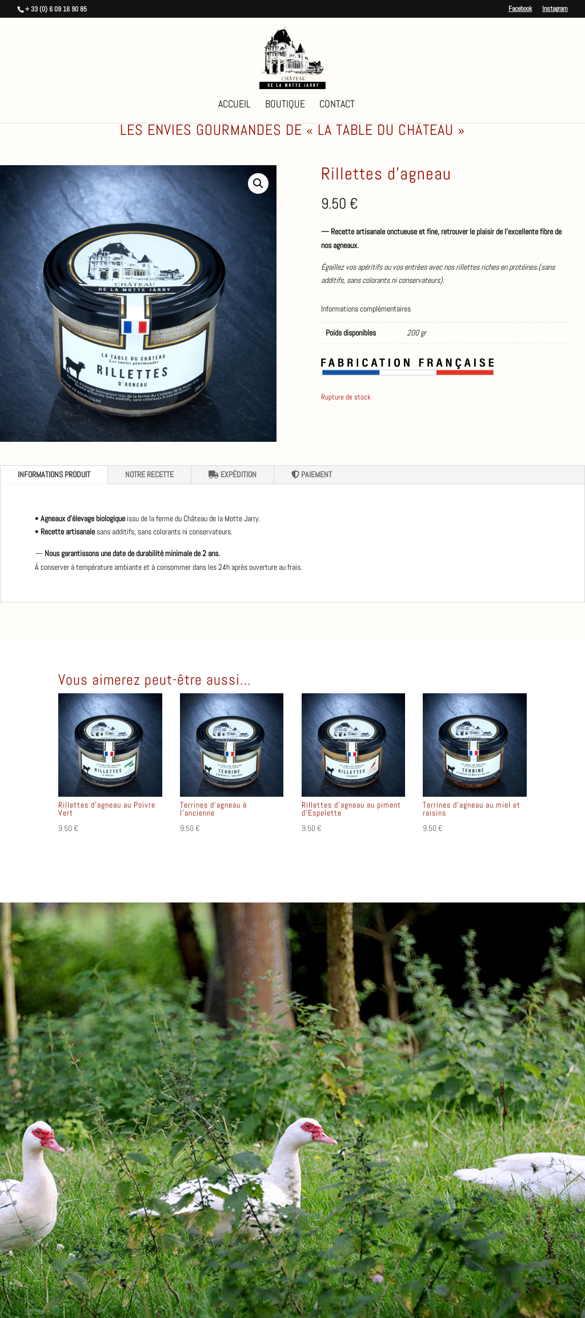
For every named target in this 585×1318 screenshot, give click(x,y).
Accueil (234, 105)
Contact (337, 105)
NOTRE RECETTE (149, 474)
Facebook (520, 9)
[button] (258, 183)
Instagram (555, 9)
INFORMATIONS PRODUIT (54, 474)
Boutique (285, 105)
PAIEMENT (311, 474)
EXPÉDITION (233, 474)
